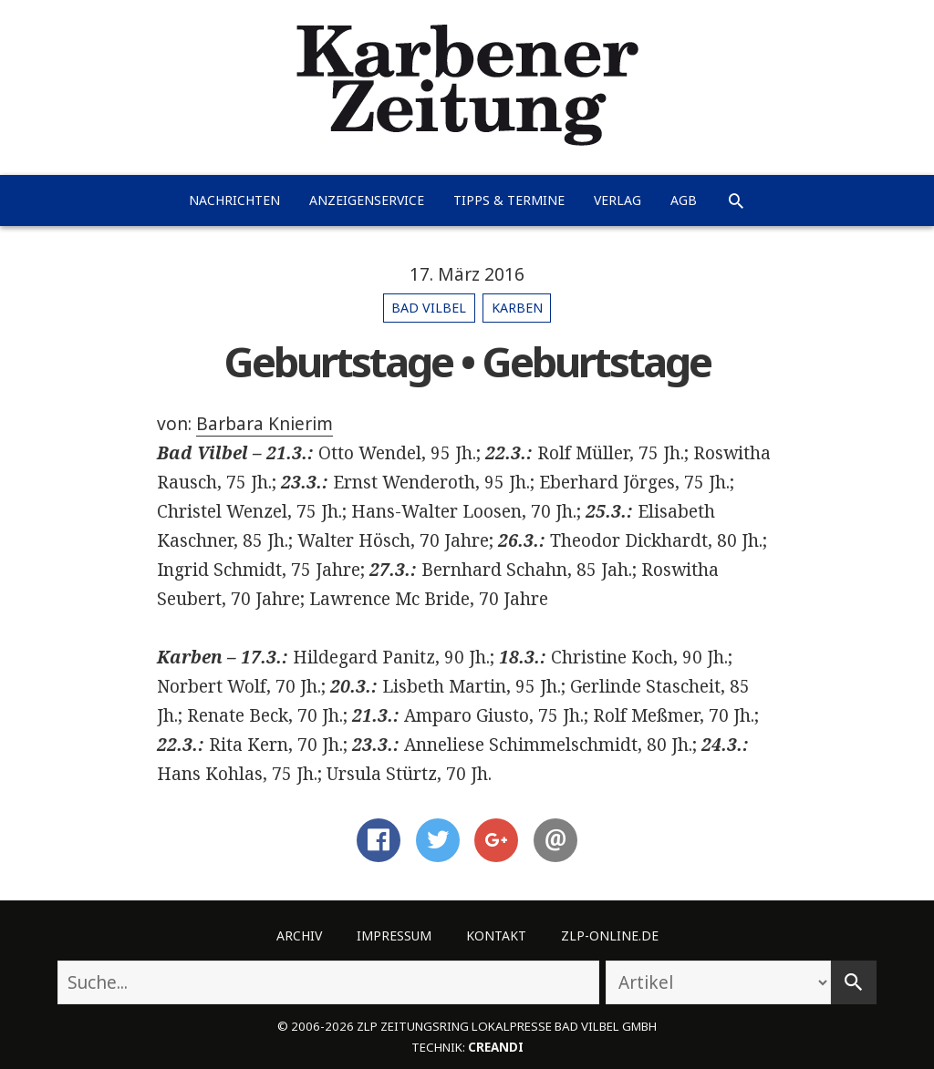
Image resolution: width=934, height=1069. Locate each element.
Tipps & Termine (509, 200)
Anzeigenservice (366, 200)
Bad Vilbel (428, 307)
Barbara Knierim (264, 424)
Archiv (299, 935)
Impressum (394, 935)
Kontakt (496, 935)
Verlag (617, 200)
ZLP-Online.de (610, 935)
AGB (683, 200)
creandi (496, 1047)
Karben (517, 307)
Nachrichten (234, 200)
